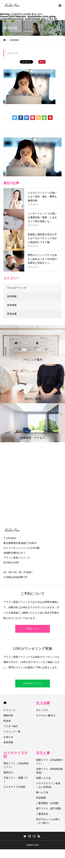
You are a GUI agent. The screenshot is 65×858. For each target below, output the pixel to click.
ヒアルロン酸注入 (45, 715)
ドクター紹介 (10, 726)
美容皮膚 (12, 313)
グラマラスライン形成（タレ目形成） (48, 785)
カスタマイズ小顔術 (14, 786)
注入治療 (43, 703)
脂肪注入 (8, 772)
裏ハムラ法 (42, 792)
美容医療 (12, 296)
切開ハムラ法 (43, 778)
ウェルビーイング (16, 287)
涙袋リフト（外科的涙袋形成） (49, 770)
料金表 (7, 720)
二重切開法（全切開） (48, 803)
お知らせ (8, 737)
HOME (4, 702)
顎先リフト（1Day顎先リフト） (16, 765)
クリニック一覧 (11, 731)
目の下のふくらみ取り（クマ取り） (48, 821)
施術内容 (8, 715)
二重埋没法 (42, 813)
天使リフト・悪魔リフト (15, 779)
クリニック (9, 710)
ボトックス (42, 710)
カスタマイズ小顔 (15, 754)
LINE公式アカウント (32, 683)
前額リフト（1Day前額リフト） (50, 761)
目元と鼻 (43, 753)
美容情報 (12, 305)
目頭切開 (41, 797)
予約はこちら (32, 628)
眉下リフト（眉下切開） (49, 808)
